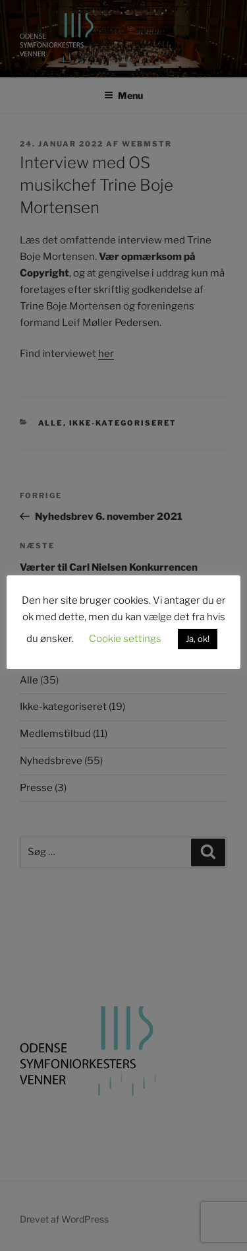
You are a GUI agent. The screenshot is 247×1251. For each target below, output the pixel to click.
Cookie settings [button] (125, 639)
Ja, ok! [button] (197, 638)
